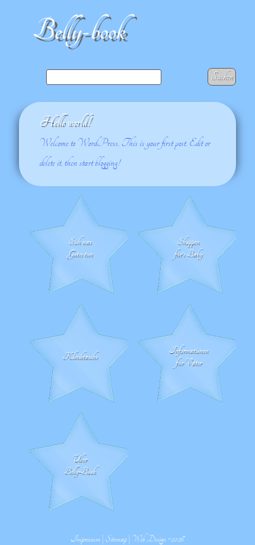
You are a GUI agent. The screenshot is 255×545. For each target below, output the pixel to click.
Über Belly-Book (80, 465)
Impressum (85, 539)
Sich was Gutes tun (80, 247)
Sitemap (116, 539)
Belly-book (79, 31)
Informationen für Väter (188, 356)
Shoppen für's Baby (188, 247)
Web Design (149, 539)
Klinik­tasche (80, 356)
